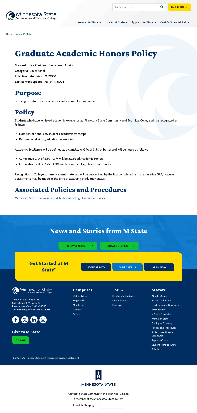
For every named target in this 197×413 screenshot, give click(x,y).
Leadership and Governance (166, 305)
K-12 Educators (120, 300)
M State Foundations (162, 314)
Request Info (96, 267)
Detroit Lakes (80, 296)
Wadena (77, 309)
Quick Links (177, 7)
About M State (24, 34)
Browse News (76, 246)
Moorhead (78, 305)
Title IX (155, 349)
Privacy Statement (36, 357)
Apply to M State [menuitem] (142, 22)
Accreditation (158, 309)
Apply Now (159, 267)
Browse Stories (117, 246)
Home (9, 34)
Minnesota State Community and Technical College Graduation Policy (60, 198)
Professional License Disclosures (162, 334)
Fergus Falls (79, 300)
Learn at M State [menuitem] (87, 22)
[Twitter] (24, 320)
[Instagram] (43, 320)
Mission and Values (161, 300)
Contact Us (19, 357)
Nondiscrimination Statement (63, 357)
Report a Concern (161, 340)
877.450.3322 (33, 302)
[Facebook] (15, 320)
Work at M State (160, 318)
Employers (117, 305)
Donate (21, 340)
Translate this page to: (86, 405)
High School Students (123, 296)
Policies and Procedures (164, 327)
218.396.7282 (34, 299)
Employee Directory (162, 323)
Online (76, 314)
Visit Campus (127, 267)
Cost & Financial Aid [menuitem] (173, 22)
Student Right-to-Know (164, 344)
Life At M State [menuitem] (115, 22)
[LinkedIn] (34, 320)
